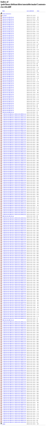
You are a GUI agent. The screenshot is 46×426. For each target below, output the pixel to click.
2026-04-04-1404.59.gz (8, 216)
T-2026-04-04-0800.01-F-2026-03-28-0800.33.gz (14, 166)
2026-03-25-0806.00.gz (8, 40)
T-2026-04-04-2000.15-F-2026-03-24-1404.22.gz (14, 343)
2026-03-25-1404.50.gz (8, 42)
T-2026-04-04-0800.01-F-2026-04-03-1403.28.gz (14, 210)
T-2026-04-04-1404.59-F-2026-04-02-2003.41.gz (14, 307)
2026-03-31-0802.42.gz (8, 83)
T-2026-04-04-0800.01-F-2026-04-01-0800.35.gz (14, 194)
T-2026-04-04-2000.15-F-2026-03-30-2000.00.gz (14, 388)
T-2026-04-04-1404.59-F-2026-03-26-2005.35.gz (14, 257)
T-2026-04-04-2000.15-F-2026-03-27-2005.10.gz (14, 366)
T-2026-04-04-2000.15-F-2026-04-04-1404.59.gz (14, 422)
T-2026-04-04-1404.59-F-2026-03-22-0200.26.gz (14, 223)
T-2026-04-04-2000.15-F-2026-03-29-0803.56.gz (14, 377)
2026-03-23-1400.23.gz (8, 28)
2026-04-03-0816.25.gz (8, 105)
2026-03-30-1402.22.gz (8, 78)
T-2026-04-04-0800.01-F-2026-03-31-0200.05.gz (14, 185)
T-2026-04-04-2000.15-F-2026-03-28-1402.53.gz (14, 372)
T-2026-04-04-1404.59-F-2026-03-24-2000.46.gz (14, 243)
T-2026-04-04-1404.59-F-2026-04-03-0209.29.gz (14, 309)
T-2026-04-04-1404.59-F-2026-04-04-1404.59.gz (14, 217)
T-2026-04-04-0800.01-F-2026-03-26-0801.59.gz (14, 151)
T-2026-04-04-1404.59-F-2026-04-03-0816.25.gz (14, 311)
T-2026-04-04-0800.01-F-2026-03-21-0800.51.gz (14, 115)
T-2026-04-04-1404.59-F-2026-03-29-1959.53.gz (14, 278)
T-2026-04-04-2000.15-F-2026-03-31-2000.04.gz (14, 395)
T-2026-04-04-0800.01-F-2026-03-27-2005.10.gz (14, 162)
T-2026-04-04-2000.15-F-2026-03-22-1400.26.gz (14, 329)
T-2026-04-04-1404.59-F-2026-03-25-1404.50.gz (14, 248)
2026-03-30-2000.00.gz (8, 80)
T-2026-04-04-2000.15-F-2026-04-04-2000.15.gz (14, 321)
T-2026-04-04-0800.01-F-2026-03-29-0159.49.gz (14, 171)
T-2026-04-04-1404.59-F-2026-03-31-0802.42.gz (14, 289)
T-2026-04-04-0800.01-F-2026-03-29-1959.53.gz (14, 176)
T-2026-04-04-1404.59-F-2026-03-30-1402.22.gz (14, 284)
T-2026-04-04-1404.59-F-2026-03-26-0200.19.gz (14, 252)
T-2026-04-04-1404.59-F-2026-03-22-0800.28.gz (14, 225)
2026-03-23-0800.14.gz (8, 26)
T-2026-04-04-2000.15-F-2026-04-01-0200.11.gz (14, 397)
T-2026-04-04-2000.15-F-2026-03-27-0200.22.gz (14, 361)
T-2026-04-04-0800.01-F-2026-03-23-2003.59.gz (14, 133)
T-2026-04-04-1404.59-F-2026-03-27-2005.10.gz (14, 264)
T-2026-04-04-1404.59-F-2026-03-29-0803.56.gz (14, 275)
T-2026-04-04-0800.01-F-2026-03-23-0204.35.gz (14, 128)
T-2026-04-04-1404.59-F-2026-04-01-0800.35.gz (14, 296)
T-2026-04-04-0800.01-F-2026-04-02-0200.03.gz (14, 200)
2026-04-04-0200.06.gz (8, 110)
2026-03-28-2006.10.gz (8, 65)
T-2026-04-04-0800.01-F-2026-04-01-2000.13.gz (14, 198)
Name (3, 10)
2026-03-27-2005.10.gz (8, 58)
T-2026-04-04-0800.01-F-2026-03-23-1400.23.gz (14, 131)
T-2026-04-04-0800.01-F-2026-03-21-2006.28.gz (14, 119)
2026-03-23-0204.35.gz (8, 24)
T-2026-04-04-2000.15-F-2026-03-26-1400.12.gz (14, 357)
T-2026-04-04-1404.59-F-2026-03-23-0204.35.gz (14, 230)
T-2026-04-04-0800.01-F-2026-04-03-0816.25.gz (14, 209)
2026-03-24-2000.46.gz (8, 37)
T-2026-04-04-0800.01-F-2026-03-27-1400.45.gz (14, 160)
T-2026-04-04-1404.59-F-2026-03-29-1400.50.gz (14, 277)
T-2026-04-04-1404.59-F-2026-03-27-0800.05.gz (14, 260)
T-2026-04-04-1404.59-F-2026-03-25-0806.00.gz (14, 246)
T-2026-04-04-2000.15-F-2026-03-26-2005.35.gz (14, 359)
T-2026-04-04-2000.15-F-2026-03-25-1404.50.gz (14, 350)
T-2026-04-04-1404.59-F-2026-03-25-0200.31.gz (14, 244)
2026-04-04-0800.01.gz (8, 112)
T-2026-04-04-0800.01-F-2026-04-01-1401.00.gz (14, 196)
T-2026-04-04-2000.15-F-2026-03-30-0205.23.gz (14, 382)
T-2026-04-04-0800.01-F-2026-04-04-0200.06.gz (14, 214)
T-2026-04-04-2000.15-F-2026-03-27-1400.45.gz (14, 364)
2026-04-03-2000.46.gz (8, 108)
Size (38, 10)
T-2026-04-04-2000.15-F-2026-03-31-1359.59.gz (14, 393)
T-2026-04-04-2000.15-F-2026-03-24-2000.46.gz (14, 345)
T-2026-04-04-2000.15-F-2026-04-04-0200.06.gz (14, 418)
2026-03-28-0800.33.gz (8, 62)
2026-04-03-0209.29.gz (8, 103)
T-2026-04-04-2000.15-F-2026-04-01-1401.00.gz (14, 400)
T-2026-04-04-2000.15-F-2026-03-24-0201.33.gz (14, 339)
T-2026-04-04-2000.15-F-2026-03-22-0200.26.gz (14, 325)
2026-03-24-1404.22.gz (8, 35)
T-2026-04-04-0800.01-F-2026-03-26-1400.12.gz (14, 153)
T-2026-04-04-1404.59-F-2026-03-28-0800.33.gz (14, 268)
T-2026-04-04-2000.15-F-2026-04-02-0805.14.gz (14, 406)
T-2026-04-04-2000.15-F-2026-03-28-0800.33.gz (14, 370)
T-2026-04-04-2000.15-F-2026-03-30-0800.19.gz (14, 384)
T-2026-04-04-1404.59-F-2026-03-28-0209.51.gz (14, 266)
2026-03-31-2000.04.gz (8, 87)
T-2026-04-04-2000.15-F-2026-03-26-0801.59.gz (14, 355)
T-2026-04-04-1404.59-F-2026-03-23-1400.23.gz (14, 234)
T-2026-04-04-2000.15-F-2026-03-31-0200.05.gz (14, 389)
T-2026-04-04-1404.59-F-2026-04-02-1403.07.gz (14, 305)
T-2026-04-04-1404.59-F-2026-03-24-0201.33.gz (14, 237)
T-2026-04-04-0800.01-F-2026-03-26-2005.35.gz (14, 155)
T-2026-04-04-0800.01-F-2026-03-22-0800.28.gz (14, 123)
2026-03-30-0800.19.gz (8, 76)
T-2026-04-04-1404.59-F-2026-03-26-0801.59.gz (14, 253)
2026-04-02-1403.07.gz (8, 99)
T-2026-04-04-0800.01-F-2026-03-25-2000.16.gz (14, 148)
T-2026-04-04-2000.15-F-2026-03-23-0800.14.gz (14, 334)
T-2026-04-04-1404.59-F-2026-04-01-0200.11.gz (14, 295)
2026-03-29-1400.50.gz (8, 71)
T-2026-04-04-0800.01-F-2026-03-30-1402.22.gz (14, 182)
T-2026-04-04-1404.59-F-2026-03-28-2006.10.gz (14, 271)
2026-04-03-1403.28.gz (8, 106)
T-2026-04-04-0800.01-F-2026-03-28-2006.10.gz (14, 169)
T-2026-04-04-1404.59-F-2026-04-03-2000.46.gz (14, 314)
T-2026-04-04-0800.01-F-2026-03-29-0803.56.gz (14, 173)
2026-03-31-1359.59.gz (8, 85)
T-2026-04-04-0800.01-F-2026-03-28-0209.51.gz (14, 164)
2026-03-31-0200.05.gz (8, 81)
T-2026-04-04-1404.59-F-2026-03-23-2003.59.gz (14, 235)
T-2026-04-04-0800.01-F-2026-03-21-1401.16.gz (14, 117)
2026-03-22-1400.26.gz (8, 20)
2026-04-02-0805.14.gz (8, 97)
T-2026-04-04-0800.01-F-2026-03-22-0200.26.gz (14, 121)
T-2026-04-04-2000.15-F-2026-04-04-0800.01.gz (14, 420)
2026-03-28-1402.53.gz (8, 63)
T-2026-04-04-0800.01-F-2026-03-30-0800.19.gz (14, 180)
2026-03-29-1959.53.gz (8, 72)
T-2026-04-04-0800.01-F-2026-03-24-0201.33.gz (14, 135)
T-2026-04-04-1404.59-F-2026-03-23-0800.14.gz (14, 232)
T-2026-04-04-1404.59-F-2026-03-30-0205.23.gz (14, 280)
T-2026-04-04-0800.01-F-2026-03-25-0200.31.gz (14, 142)
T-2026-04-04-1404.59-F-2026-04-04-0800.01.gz (14, 318)
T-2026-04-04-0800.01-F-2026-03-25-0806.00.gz (14, 144)
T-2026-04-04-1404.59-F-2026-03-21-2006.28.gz (14, 221)
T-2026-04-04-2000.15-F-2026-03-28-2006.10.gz (14, 373)
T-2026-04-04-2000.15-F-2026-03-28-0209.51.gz (14, 368)
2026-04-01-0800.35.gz (8, 90)
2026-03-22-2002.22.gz (8, 22)
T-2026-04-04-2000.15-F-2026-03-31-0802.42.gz (14, 391)
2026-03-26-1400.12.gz (8, 49)
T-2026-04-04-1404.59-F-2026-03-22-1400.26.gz (14, 226)
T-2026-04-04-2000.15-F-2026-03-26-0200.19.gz (14, 354)
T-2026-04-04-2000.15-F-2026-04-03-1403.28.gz (14, 415)
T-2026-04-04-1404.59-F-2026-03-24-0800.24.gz (14, 239)
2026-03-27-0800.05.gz (8, 54)
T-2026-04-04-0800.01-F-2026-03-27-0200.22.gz (14, 157)
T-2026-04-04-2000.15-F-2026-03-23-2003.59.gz (14, 337)
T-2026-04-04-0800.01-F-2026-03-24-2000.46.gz (14, 140)
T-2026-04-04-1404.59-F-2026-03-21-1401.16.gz (14, 219)
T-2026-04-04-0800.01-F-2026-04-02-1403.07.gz (14, 203)
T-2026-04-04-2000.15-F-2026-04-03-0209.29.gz (14, 411)
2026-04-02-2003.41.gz (8, 101)
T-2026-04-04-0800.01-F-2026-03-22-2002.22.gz (14, 126)
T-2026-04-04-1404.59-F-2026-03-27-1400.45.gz (14, 262)
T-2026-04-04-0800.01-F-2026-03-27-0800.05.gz (14, 158)
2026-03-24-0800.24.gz (8, 33)
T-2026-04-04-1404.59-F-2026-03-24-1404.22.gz (14, 241)
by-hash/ (4, 15)
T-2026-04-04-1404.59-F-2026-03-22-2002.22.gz (14, 228)
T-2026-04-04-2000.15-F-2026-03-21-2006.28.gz (14, 323)
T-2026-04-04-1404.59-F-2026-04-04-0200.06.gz (14, 316)
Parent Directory (6, 13)
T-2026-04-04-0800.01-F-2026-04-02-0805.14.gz (14, 201)
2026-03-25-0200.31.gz (8, 38)
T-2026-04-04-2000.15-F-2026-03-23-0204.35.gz (14, 332)
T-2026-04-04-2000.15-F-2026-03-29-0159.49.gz (14, 375)
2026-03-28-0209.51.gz (8, 60)
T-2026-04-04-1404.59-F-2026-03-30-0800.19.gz (14, 282)
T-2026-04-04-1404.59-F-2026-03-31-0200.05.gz (14, 287)
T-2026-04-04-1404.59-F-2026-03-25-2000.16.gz (14, 250)
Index (3, 423)
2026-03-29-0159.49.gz (8, 67)
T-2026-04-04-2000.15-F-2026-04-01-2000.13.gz (14, 402)
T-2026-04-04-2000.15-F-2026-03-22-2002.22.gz (14, 330)
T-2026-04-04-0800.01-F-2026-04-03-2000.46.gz (14, 212)
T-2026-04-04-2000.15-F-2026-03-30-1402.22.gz (14, 386)
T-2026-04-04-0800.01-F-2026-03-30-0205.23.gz (14, 178)
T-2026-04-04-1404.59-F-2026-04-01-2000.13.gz (14, 300)
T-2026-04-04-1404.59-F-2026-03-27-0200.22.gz (14, 259)
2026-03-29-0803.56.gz (8, 69)
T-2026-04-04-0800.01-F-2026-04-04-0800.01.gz (14, 114)
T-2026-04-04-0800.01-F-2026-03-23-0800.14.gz (14, 130)
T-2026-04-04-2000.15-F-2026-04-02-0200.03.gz (14, 404)
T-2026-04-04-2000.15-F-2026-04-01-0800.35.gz (14, 398)
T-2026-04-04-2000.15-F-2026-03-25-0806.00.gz (14, 348)
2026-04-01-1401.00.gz (8, 92)
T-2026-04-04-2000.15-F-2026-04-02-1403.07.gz (14, 407)
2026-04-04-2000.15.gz (8, 320)
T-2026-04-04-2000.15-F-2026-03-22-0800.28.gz (14, 327)
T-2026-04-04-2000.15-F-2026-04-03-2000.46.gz (14, 416)
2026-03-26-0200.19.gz (8, 46)
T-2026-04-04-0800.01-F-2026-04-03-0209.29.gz (14, 207)
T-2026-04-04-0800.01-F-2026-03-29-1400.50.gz (14, 174)
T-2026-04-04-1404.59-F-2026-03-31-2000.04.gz (14, 293)
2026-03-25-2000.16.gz (8, 44)
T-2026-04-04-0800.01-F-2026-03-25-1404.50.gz (14, 146)
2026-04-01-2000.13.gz (8, 94)
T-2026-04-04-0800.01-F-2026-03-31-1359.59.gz (14, 189)
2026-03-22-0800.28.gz (8, 19)
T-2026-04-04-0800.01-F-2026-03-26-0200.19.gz (14, 149)
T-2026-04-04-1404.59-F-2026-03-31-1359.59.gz (14, 291)
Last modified (30, 10)
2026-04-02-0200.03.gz (8, 96)
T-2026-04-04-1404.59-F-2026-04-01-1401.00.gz (14, 298)
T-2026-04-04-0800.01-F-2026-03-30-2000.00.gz (14, 183)
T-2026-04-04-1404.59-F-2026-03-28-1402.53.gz (14, 269)
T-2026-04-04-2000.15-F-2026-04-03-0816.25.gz (14, 413)
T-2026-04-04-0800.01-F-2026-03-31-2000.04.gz (14, 191)
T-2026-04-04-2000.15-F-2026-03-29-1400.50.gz (14, 379)
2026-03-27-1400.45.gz (8, 56)
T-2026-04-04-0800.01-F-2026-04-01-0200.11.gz (14, 192)
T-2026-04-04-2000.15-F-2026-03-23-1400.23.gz (14, 336)
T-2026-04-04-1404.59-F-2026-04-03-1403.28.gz (14, 312)
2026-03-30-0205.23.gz (8, 74)
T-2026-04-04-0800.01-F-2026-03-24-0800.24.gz (14, 137)
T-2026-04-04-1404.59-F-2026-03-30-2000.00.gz (14, 286)
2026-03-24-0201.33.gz (8, 31)
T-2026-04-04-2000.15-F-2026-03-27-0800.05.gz (14, 363)
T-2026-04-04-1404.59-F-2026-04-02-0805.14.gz (14, 303)
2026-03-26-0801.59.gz (8, 47)
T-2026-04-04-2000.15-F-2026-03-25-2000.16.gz (14, 352)
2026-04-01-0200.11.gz (8, 88)
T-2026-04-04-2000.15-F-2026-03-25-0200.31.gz (14, 346)
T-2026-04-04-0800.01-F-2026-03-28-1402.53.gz (14, 167)
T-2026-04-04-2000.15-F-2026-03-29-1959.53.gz (14, 380)
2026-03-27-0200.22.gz (8, 53)
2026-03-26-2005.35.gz (8, 51)
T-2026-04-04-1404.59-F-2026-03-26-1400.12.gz (14, 255)
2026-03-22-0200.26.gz (8, 17)
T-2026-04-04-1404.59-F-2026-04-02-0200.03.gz (14, 302)
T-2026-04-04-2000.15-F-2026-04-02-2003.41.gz (14, 409)
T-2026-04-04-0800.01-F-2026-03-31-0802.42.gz (14, 187)
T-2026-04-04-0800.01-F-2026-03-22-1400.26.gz (14, 124)
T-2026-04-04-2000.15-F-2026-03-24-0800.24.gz (14, 341)
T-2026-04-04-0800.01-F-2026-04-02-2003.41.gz (14, 205)
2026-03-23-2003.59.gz (8, 29)
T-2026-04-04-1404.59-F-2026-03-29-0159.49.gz (14, 273)
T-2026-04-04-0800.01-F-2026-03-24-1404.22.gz (14, 139)
